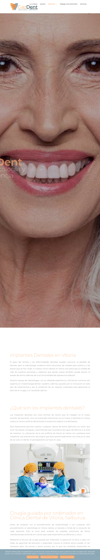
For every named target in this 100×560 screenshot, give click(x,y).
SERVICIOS (51, 4)
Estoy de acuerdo (32, 557)
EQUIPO (42, 4)
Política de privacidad (67, 557)
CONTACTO (33, 9)
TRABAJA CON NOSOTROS (68, 4)
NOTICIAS (83, 4)
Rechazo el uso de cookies (49, 557)
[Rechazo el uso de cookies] (97, 555)
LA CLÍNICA (33, 4)
